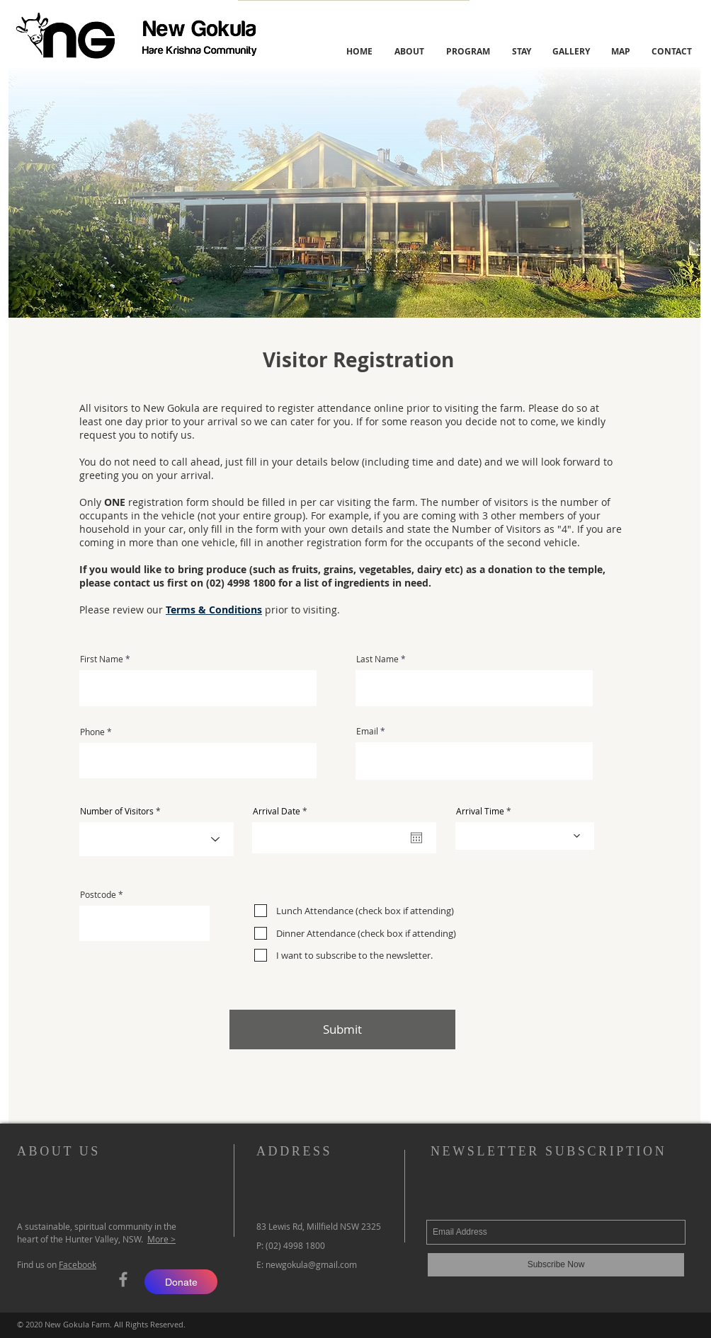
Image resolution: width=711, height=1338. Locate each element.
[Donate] (180, 1281)
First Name (101, 658)
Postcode (98, 894)
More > (161, 1239)
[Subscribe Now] (556, 1265)
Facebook (77, 1264)
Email (367, 731)
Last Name (377, 658)
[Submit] (342, 1029)
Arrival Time (480, 811)
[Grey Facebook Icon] (123, 1279)
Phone (92, 731)
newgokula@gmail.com (311, 1264)
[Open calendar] (416, 837)
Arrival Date (282, 811)
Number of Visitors (117, 811)
